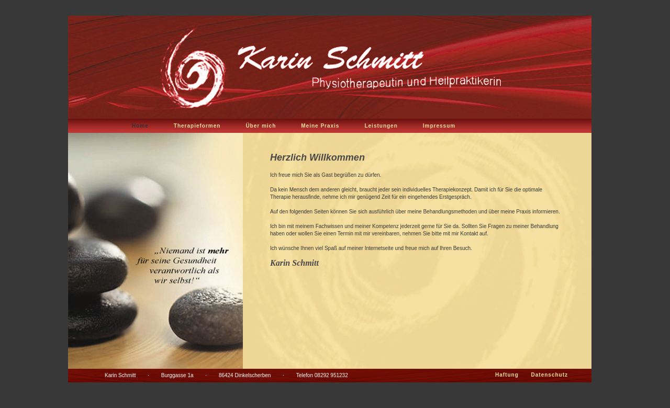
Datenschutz (549, 375)
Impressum (439, 126)
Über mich (260, 126)
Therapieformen (197, 126)
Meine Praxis (320, 126)
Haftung (507, 375)
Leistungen (380, 126)
